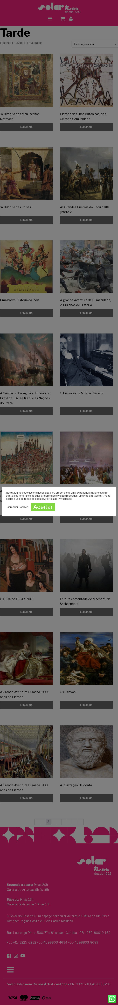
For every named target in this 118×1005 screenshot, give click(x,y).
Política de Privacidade (58, 498)
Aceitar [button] (43, 506)
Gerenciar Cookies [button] (17, 507)
